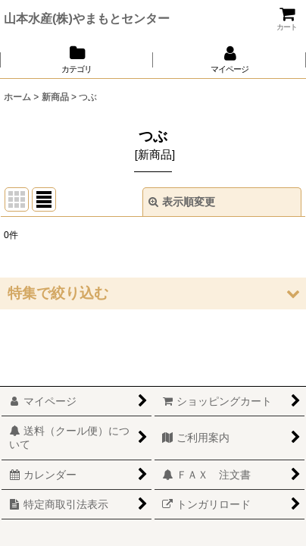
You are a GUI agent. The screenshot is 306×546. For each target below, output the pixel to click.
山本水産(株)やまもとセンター (87, 18)
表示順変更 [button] (181, 202)
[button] (153, 293)
